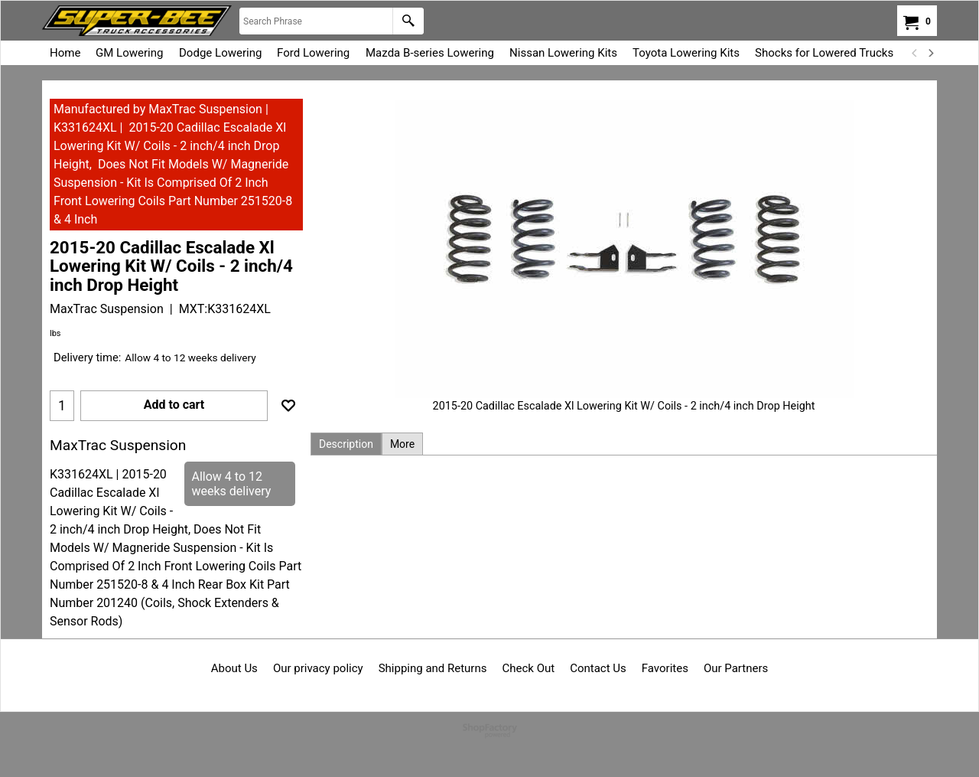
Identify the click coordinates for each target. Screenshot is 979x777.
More (402, 444)
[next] (930, 53)
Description (346, 444)
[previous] (915, 53)
